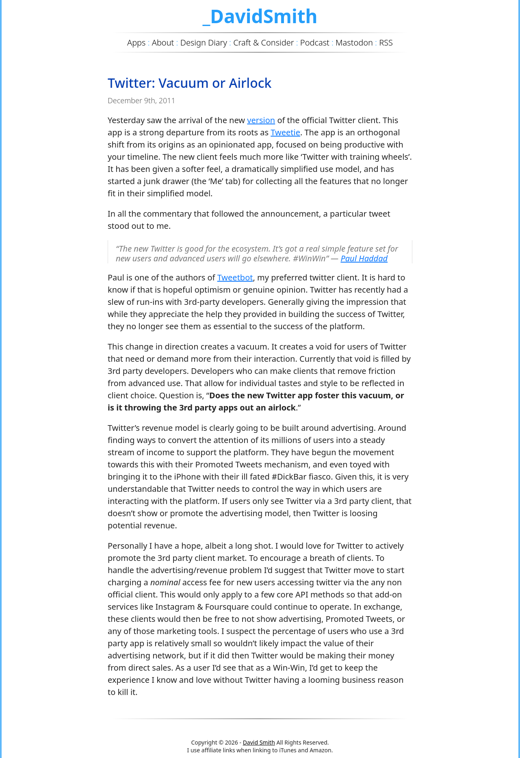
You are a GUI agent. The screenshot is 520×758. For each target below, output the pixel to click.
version (261, 120)
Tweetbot (235, 277)
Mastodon (354, 42)
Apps (136, 42)
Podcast (314, 42)
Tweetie (285, 132)
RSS (386, 42)
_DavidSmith (259, 15)
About (163, 42)
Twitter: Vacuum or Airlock (189, 82)
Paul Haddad (364, 258)
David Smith (259, 742)
